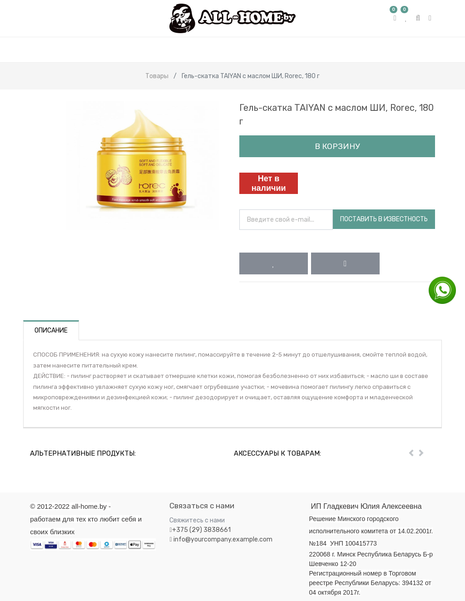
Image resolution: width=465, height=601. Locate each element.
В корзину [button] (337, 146)
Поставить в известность (384, 219)
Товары (156, 76)
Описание (51, 330)
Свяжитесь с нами (197, 520)
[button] (273, 263)
